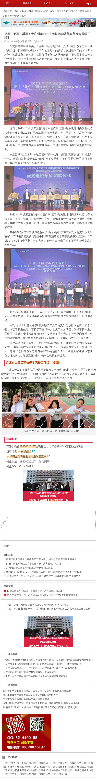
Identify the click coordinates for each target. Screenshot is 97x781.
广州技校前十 (43, 763)
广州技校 (69, 766)
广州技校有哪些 (23, 766)
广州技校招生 (53, 770)
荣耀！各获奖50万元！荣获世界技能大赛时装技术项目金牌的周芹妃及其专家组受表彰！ (50, 659)
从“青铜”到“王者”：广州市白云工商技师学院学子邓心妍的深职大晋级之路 (42, 576)
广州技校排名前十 (60, 774)
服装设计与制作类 (31, 11)
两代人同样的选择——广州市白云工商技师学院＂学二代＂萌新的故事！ (42, 668)
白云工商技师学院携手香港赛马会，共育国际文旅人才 (32, 563)
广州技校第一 (67, 770)
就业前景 (69, 3)
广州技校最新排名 (41, 766)
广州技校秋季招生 (36, 770)
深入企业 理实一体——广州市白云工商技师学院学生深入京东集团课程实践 (52, 608)
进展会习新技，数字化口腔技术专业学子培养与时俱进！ (42, 605)
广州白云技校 (58, 766)
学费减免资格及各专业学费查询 (28, 456)
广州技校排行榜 (11, 763)
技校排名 (27, 3)
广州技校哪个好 (59, 763)
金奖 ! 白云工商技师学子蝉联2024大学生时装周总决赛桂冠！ (36, 676)
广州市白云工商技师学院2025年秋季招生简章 (28, 567)
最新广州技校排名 (41, 774)
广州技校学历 (10, 774)
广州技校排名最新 (17, 770)
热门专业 (48, 3)
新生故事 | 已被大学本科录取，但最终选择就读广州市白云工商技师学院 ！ (43, 664)
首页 (8, 3)
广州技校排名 (24, 774)
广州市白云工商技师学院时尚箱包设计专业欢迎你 (30, 672)
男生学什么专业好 (84, 770)
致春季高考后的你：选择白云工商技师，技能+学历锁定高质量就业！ (40, 559)
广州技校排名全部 (76, 763)
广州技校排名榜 (28, 763)
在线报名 (26, 451)
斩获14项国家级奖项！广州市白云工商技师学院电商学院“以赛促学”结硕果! (43, 571)
